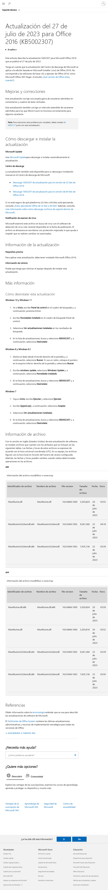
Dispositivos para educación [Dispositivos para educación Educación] (82, 858)
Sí (64, 839)
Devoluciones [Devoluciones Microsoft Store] (42, 867)
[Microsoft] (54, 2)
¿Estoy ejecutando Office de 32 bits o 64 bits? (35, 205)
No (79, 839)
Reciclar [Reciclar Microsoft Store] (41, 876)
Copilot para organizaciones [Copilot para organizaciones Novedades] (12, 867)
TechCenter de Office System (21, 721)
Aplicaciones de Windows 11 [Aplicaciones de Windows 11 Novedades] (12, 885)
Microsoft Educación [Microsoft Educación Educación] (80, 854)
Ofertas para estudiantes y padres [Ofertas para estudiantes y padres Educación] (84, 880)
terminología (38, 712)
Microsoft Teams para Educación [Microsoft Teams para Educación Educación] (84, 863)
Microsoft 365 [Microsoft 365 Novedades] (8, 876)
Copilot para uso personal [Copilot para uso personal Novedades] (12, 871)
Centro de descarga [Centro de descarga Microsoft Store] (44, 858)
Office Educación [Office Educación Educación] (78, 871)
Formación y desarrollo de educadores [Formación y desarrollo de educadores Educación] (86, 876)
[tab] (15, 776)
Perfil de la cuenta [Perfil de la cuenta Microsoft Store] (44, 854)
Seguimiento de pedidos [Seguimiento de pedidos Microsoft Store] (46, 871)
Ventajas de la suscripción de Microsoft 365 (12, 807)
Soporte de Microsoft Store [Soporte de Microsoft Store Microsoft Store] (47, 863)
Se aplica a (11, 49)
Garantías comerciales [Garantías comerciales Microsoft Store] (45, 880)
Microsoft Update (18, 157)
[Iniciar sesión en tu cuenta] (103, 3)
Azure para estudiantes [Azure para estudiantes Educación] (81, 885)
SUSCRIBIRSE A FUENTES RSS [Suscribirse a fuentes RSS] (21, 733)
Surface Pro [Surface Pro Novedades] (7, 854)
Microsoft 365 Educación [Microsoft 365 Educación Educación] (81, 867)
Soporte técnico (9, 9)
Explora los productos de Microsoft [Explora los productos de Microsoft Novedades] (15, 880)
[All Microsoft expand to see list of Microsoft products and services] (3, 3)
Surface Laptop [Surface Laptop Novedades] (8, 858)
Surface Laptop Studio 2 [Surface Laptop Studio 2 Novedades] (11, 863)
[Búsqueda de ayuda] (9, 3)
